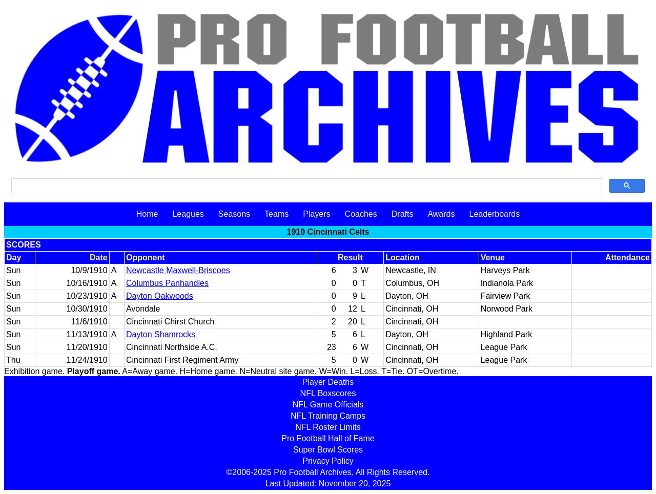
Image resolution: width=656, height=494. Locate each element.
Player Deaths (328, 382)
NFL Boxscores (328, 393)
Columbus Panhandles (167, 283)
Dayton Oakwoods (159, 296)
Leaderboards (494, 214)
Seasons (234, 214)
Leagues (187, 214)
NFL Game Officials (328, 404)
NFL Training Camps (328, 415)
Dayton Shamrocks (160, 334)
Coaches (361, 214)
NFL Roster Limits (327, 427)
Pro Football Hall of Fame (327, 438)
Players (316, 214)
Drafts (403, 214)
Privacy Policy (328, 461)
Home (147, 214)
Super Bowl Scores (328, 449)
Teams (276, 214)
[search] (305, 186)
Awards (441, 214)
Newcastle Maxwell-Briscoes (178, 270)
